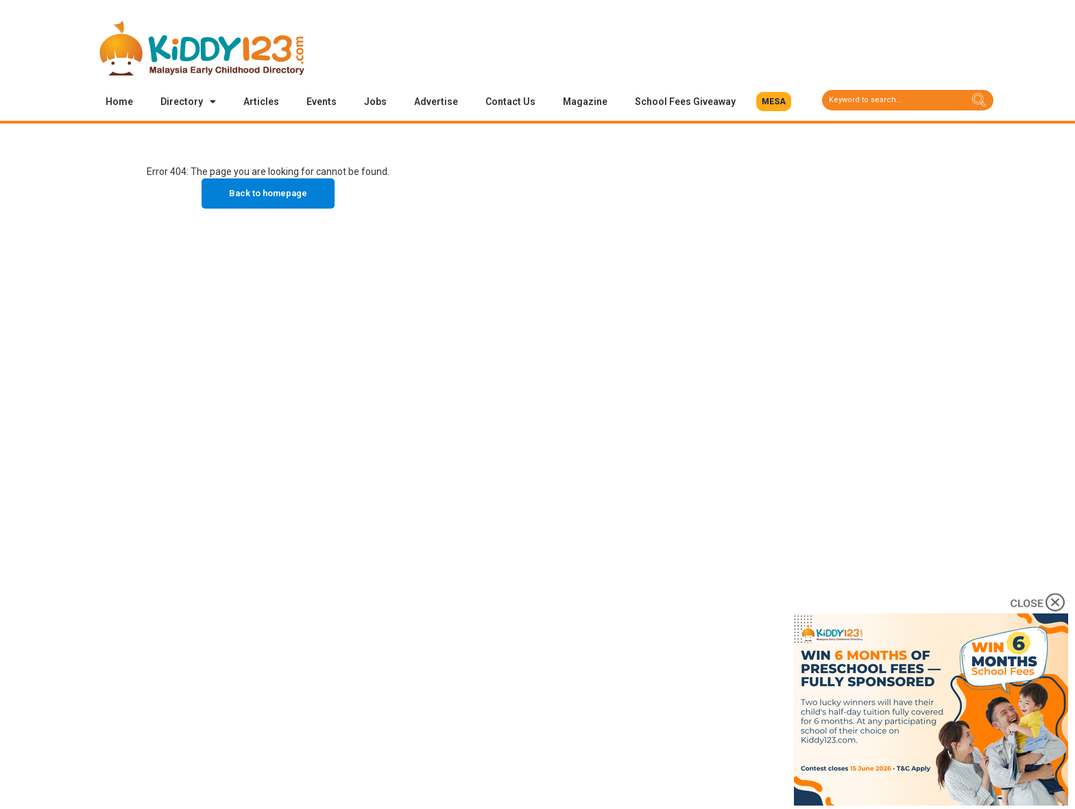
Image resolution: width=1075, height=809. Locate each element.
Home (119, 101)
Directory (188, 101)
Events (321, 101)
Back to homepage (268, 193)
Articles (261, 101)
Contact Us (510, 101)
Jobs (375, 101)
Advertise (436, 101)
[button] (773, 101)
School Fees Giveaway (685, 101)
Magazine (585, 101)
